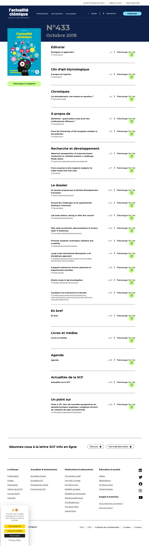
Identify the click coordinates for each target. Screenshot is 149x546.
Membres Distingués (74, 498)
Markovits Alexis (56, 260)
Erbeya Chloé (56, 299)
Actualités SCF (37, 481)
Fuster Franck (82, 258)
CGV (89, 527)
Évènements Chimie (39, 485)
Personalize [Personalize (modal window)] (15, 536)
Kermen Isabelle (59, 208)
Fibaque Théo (87, 295)
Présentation (42, 14)
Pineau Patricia (58, 54)
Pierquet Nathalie (59, 218)
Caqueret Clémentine (74, 295)
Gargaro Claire (72, 297)
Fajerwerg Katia (71, 195)
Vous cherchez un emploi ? (111, 504)
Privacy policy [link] (15, 540)
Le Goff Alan (57, 173)
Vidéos (102, 476)
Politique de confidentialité (107, 527)
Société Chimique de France (94, 3)
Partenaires (12, 485)
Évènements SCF (38, 489)
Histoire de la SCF (15, 489)
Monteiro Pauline (76, 299)
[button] (109, 13)
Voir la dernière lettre (118, 447)
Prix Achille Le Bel (73, 476)
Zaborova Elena (70, 412)
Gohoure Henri (83, 297)
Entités (10, 481)
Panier (92, 14)
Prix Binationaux (72, 502)
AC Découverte (106, 485)
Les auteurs (71, 14)
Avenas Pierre (58, 77)
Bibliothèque (105, 481)
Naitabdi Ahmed (59, 258)
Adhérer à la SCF (115, 3)
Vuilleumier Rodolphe (70, 260)
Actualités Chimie (38, 476)
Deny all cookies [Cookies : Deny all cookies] (15, 531)
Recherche (109, 14)
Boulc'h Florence (59, 195)
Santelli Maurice (59, 136)
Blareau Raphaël (59, 272)
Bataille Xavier (71, 218)
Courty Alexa (57, 233)
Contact (138, 527)
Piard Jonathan (75, 246)
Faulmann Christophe (60, 161)
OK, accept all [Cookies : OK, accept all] (15, 526)
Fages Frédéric (58, 412)
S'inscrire (94, 447)
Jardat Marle (67, 233)
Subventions (70, 511)
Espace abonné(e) (132, 3)
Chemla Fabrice (71, 258)
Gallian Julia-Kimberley (59, 297)
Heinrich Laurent (75, 282)
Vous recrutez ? (106, 508)
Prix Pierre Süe (71, 485)
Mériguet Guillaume (79, 233)
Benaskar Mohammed (61, 282)
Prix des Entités (71, 507)
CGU (81, 527)
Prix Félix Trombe (72, 481)
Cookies (126, 527)
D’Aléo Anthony (81, 412)
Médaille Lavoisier (72, 489)
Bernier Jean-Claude (60, 99)
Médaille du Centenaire (75, 494)
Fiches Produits (106, 489)
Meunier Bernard (59, 124)
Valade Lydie (87, 161)
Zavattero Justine (59, 295)
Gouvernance (13, 494)
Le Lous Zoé (65, 299)
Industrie (11, 498)
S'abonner (132, 14)
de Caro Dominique (76, 161)
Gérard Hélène (92, 258)
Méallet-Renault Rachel (61, 246)
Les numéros (57, 14)
